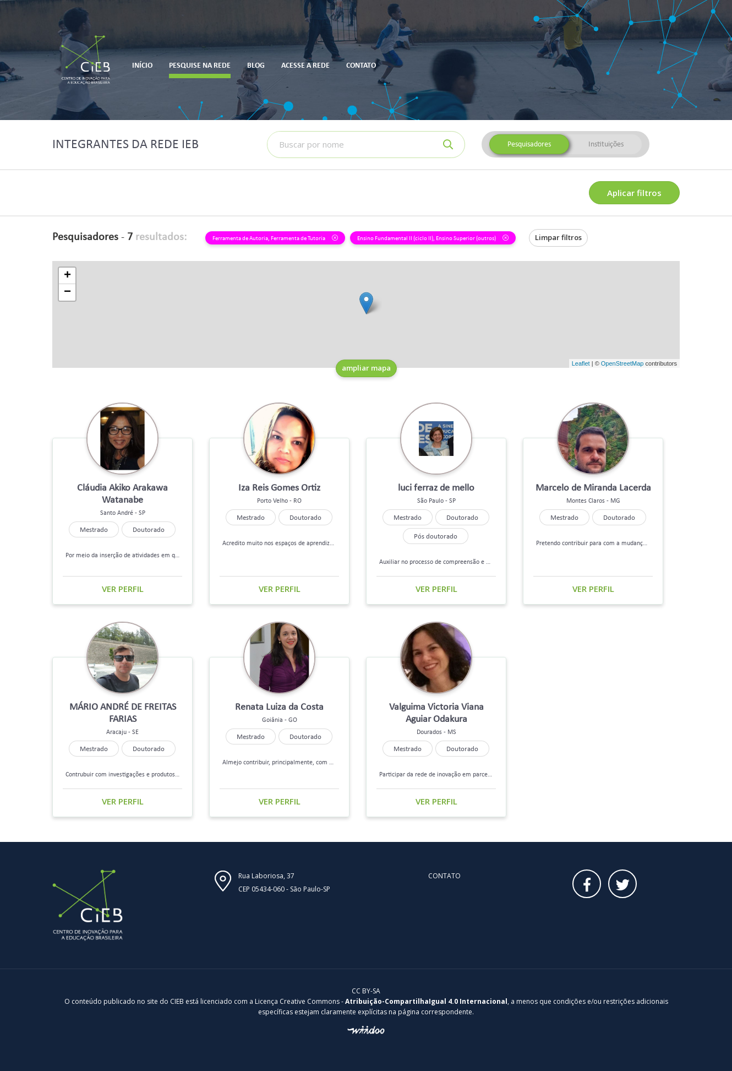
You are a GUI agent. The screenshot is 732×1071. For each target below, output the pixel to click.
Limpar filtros (558, 237)
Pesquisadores (529, 144)
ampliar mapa (366, 368)
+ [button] (67, 276)
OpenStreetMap (622, 363)
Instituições (606, 144)
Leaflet (581, 363)
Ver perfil (123, 588)
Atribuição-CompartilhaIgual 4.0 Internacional (426, 1001)
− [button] (67, 292)
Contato (444, 875)
